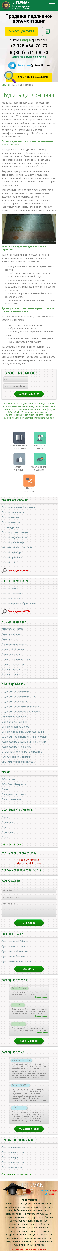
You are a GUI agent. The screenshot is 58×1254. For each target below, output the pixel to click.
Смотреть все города (12, 844)
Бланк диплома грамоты (14, 721)
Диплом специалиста (13, 512)
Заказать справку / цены (14, 674)
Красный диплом (10, 527)
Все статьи (29, 971)
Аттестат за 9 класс (12, 634)
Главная (6, 84)
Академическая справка (14, 644)
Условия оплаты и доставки (39, 468)
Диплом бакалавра (12, 517)
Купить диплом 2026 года (15, 944)
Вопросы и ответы (39, 447)
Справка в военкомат (13, 664)
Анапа (5, 837)
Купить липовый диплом (14, 954)
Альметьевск (8, 832)
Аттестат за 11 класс (12, 629)
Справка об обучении (13, 649)
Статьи (5, 789)
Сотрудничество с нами (14, 794)
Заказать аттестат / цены (15, 669)
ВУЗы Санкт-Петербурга (14, 784)
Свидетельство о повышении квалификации (24, 736)
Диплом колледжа (11, 598)
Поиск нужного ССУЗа (19, 611)
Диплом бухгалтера (12, 1170)
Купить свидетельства (13, 949)
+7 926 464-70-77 (29, 46)
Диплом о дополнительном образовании (23, 731)
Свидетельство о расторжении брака (21, 711)
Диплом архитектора (13, 1165)
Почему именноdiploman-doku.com (29, 861)
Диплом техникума (11, 593)
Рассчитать (47, 31)
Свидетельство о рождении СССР (18, 696)
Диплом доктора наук (13, 542)
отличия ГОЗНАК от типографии (18, 447)
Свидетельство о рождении (16, 691)
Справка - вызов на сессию (16, 659)
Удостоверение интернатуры (16, 746)
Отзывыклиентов (19, 468)
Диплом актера (10, 1160)
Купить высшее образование (17, 964)
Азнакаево (7, 822)
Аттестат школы (10, 639)
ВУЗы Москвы (9, 779)
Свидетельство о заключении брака (20, 706)
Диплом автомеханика (13, 1150)
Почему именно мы (11, 799)
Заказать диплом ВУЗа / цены (17, 547)
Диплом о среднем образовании (18, 603)
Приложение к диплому (14, 716)
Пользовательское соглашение (29, 1252)
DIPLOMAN (30, 1188)
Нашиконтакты (29, 490)
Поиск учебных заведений (32, 77)
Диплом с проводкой (12, 552)
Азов (4, 827)
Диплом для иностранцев (15, 532)
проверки (25, 40)
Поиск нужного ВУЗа (18, 570)
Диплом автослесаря (13, 1155)
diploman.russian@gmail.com (39, 417)
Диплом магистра (11, 522)
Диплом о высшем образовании (18, 507)
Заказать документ (21, 31)
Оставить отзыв (29, 1131)
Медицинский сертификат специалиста (22, 751)
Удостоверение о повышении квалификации (24, 741)
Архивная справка (11, 654)
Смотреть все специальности (17, 1177)
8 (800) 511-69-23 (29, 53)
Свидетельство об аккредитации (18, 761)
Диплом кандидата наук (14, 537)
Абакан (5, 817)
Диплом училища (11, 588)
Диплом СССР (8, 562)
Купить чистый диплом (13, 959)
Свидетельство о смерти (14, 701)
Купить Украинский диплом (16, 756)
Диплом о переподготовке (15, 726)
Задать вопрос (29, 1043)
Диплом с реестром (12, 557)
